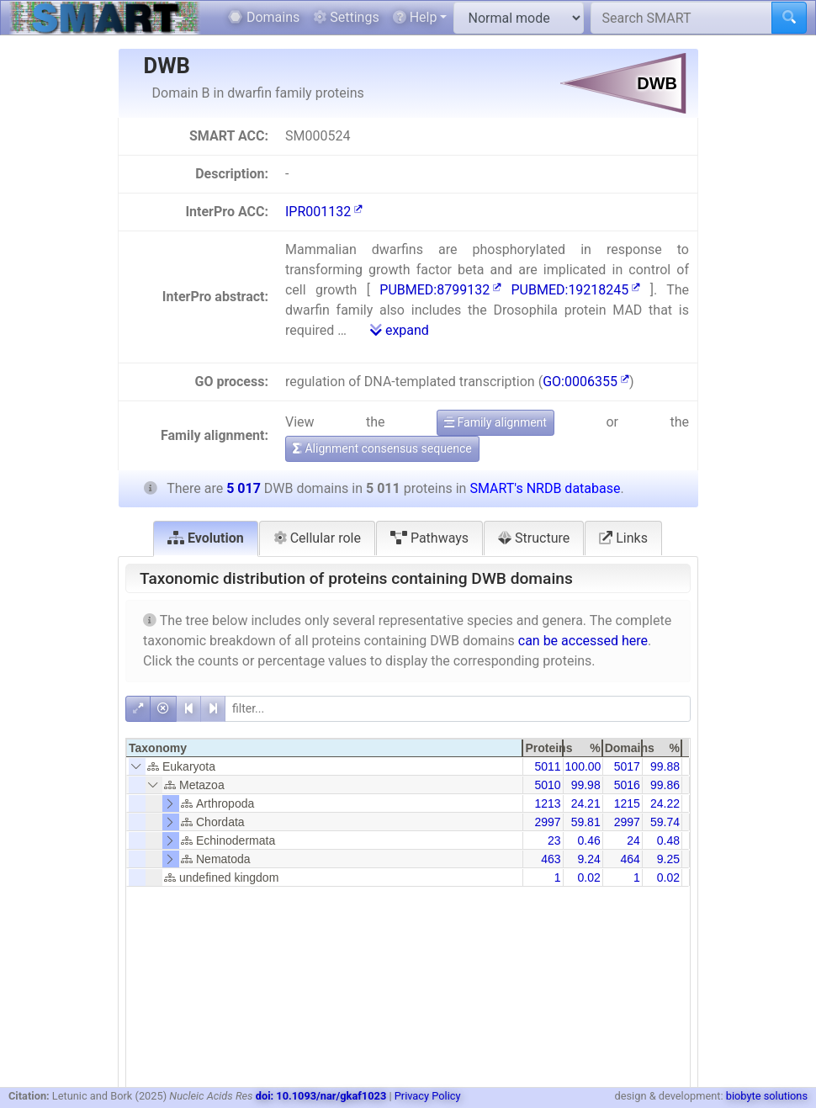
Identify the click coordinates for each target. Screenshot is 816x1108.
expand (399, 330)
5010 (547, 785)
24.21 (586, 803)
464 (629, 859)
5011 (547, 766)
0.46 (588, 840)
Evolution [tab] (205, 538)
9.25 (668, 859)
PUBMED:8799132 (440, 290)
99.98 (586, 785)
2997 (547, 822)
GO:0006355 (586, 382)
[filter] (458, 709)
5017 (627, 766)
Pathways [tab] (429, 538)
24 (633, 840)
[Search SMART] (681, 18)
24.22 (665, 803)
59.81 (586, 822)
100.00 (583, 766)
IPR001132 (324, 212)
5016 (627, 785)
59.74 (665, 822)
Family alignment (495, 422)
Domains (263, 17)
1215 (627, 803)
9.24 (588, 859)
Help (415, 17)
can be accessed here (583, 641)
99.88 (665, 766)
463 (550, 859)
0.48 (668, 840)
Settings (346, 17)
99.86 (665, 785)
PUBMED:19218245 (576, 290)
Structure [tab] (534, 538)
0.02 (588, 877)
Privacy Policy (428, 1095)
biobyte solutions (767, 1095)
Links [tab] (623, 538)
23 (554, 840)
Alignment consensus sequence (382, 448)
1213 (547, 803)
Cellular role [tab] (317, 538)
